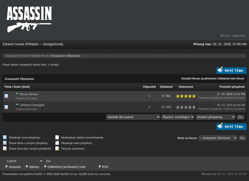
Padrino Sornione (26, 98)
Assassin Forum (16, 56)
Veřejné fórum (39, 56)
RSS (105, 167)
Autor (17, 86)
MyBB (38, 173)
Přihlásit (32, 44)
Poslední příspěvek (232, 86)
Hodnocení (186, 86)
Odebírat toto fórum (231, 78)
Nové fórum (29, 94)
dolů (26, 86)
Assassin (15, 167)
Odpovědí (149, 86)
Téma (8, 86)
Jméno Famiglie (32, 105)
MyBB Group (69, 173)
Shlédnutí (166, 86)
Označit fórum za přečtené (198, 78)
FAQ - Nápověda (233, 35)
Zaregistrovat (52, 44)
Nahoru (34, 167)
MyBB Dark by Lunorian (94, 173)
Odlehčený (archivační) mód (66, 167)
